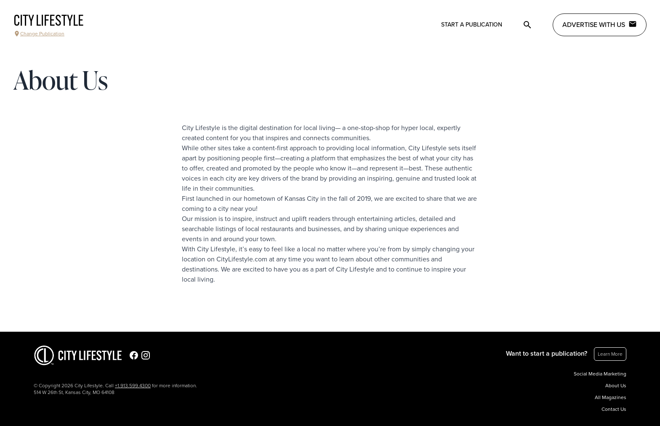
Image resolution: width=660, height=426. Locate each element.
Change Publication (38, 33)
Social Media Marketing (600, 374)
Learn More (610, 354)
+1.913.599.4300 (133, 386)
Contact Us (613, 409)
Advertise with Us (599, 24)
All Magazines (610, 397)
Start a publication (471, 24)
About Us (615, 386)
